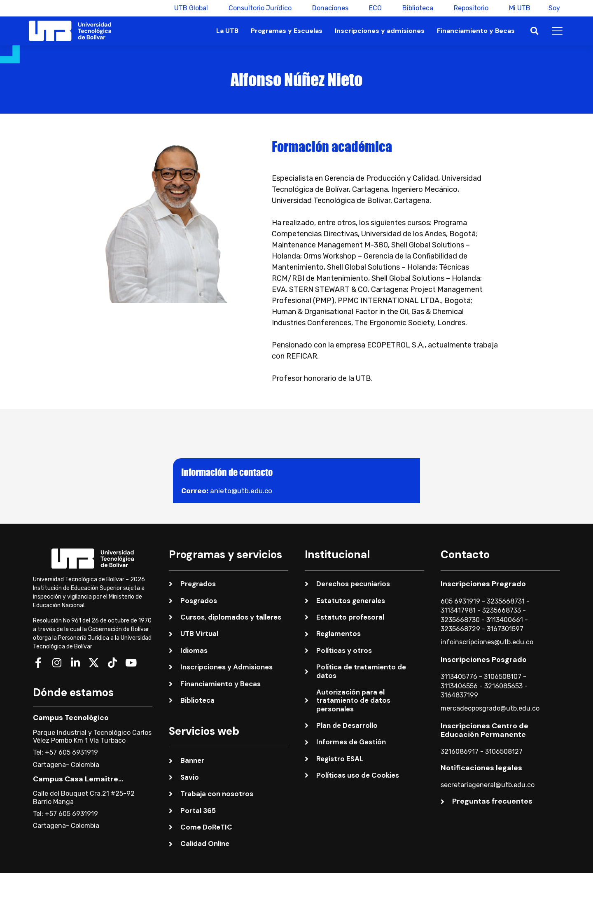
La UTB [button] (227, 30)
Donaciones (328, 8)
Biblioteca (415, 8)
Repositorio (468, 8)
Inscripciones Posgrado (484, 659)
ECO (373, 8)
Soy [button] (554, 8)
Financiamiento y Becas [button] (476, 30)
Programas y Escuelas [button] (286, 30)
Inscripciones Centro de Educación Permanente (484, 730)
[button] (534, 31)
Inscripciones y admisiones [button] (380, 30)
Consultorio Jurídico (257, 8)
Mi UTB (517, 8)
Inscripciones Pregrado (483, 584)
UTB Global (188, 8)
